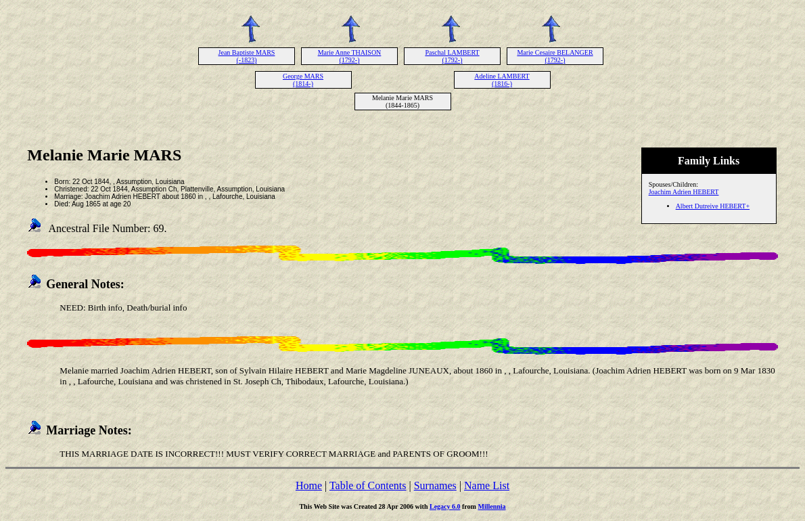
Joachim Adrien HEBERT (684, 192)
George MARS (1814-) (303, 79)
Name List (486, 485)
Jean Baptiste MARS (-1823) (246, 56)
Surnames (435, 485)
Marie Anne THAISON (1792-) (350, 56)
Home (309, 485)
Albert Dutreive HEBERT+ (713, 206)
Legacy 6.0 (445, 506)
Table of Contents (368, 485)
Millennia (491, 506)
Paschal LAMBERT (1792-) (452, 56)
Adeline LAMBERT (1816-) (501, 79)
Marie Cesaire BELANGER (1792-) (555, 56)
